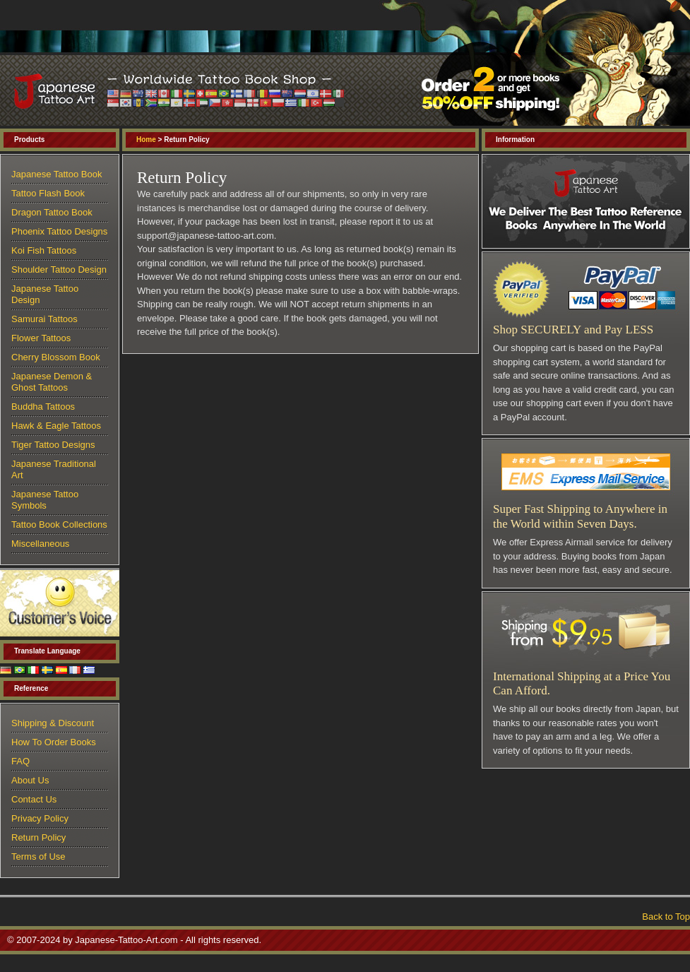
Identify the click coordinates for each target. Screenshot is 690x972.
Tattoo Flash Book (48, 193)
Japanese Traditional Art (53, 469)
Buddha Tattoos (43, 406)
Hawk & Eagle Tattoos (56, 425)
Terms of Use (38, 856)
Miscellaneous (40, 543)
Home (146, 139)
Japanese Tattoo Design (44, 294)
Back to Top (666, 916)
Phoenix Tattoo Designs (59, 231)
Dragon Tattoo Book (52, 212)
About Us (30, 780)
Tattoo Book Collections (59, 524)
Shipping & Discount (52, 723)
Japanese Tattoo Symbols (44, 500)
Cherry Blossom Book (55, 357)
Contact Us (33, 799)
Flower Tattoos (41, 338)
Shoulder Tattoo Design (59, 269)
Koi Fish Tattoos (43, 250)
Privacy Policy (40, 818)
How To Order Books (53, 742)
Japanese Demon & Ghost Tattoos (51, 382)
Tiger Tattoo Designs (53, 444)
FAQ (20, 761)
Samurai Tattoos (44, 319)
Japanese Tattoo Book (56, 174)
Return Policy (38, 837)
